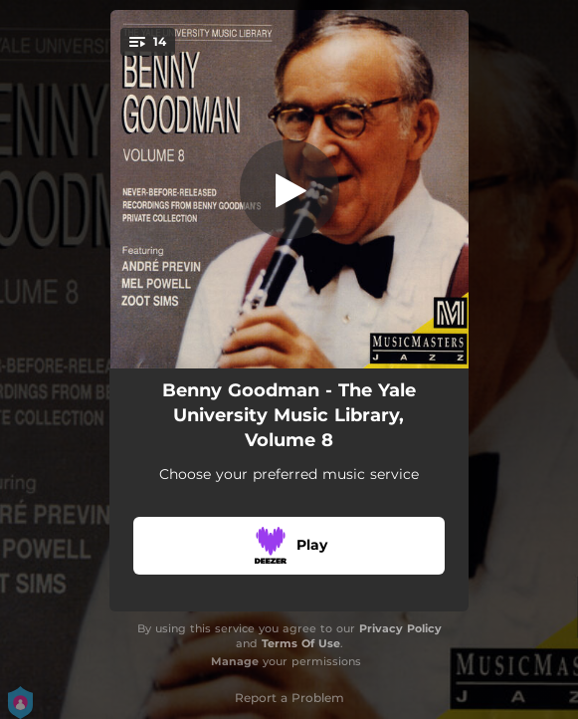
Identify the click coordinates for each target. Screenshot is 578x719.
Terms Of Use (301, 643)
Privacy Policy (400, 628)
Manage (235, 661)
